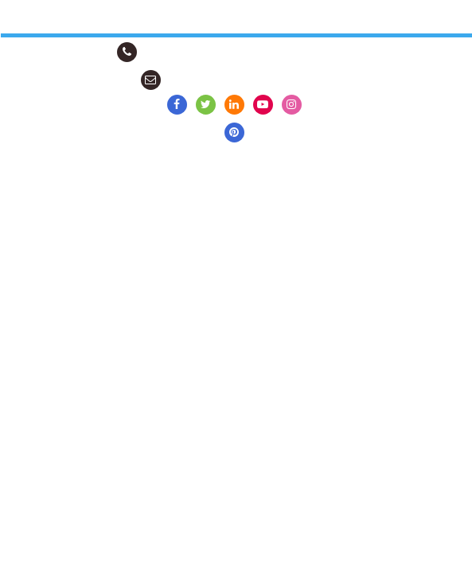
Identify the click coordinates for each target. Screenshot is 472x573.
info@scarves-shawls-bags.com (237, 80)
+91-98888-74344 (176, 52)
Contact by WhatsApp (301, 52)
